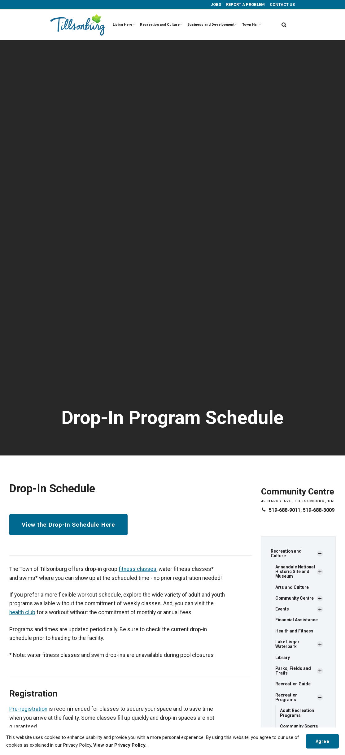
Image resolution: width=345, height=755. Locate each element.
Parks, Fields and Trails (293, 671)
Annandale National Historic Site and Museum (295, 571)
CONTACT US (282, 4)
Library (282, 657)
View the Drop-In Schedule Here (69, 524)
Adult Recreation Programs (297, 713)
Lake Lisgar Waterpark (287, 644)
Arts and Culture (292, 587)
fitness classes (137, 569)
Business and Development (210, 25)
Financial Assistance (296, 620)
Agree (322, 741)
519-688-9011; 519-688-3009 (301, 510)
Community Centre (294, 598)
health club (22, 612)
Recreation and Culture (159, 25)
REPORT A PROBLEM (245, 4)
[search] (284, 24)
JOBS (215, 4)
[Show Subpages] (320, 554)
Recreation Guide (293, 684)
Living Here (124, 25)
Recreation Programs (286, 697)
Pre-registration (28, 708)
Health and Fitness (294, 631)
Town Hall (250, 25)
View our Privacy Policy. (119, 745)
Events (282, 609)
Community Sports (299, 726)
